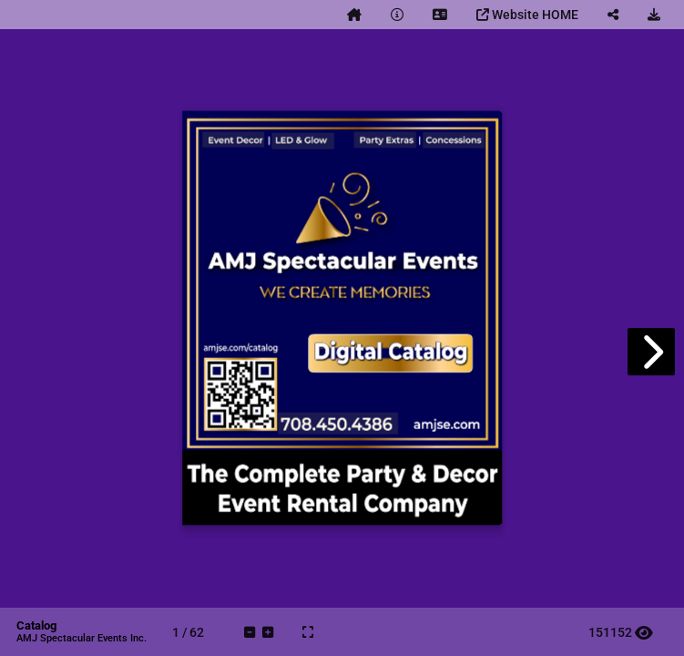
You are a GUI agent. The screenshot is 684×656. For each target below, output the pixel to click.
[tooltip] (354, 15)
